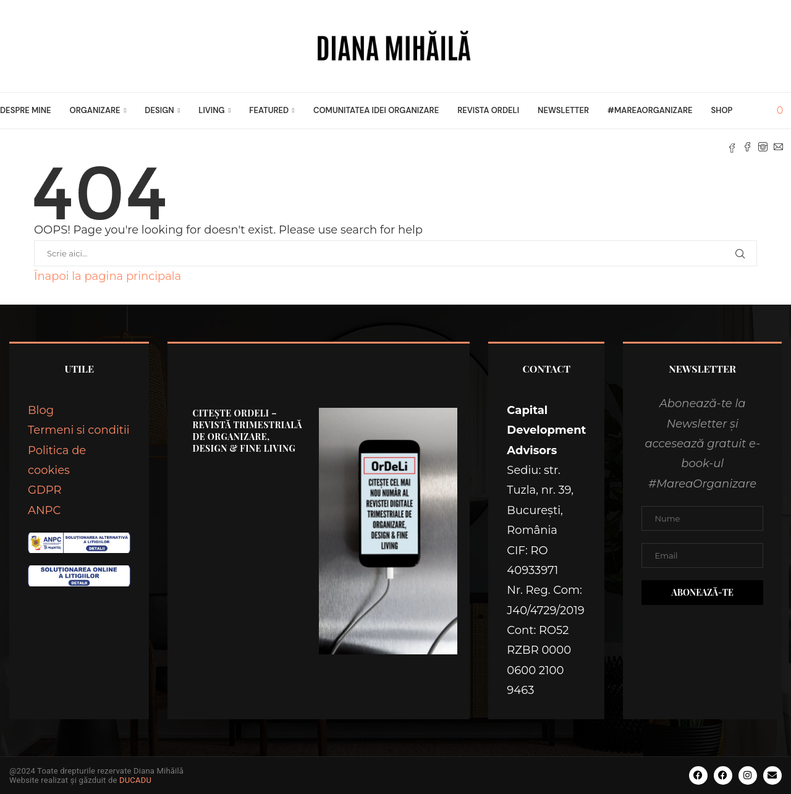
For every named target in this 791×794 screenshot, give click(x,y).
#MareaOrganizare (649, 110)
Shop (722, 110)
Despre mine (25, 110)
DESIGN (159, 110)
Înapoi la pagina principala (107, 276)
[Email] (778, 147)
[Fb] (732, 147)
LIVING (211, 110)
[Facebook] (747, 147)
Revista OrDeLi (488, 110)
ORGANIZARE (95, 110)
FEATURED (269, 110)
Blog (41, 410)
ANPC (44, 510)
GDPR (45, 490)
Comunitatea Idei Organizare (376, 110)
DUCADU (135, 780)
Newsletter (563, 110)
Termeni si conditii (79, 430)
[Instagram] (763, 147)
